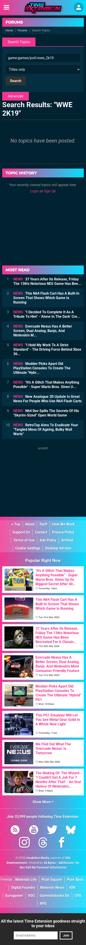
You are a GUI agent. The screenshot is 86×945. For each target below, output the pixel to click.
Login (34, 191)
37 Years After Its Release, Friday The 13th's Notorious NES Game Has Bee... (47, 281)
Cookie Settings (27, 548)
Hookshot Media (37, 858)
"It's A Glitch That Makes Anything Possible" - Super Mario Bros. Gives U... (46, 384)
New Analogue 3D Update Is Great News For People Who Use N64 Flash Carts (47, 398)
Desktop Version (58, 548)
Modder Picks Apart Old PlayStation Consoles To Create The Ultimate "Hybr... (41, 368)
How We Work (63, 524)
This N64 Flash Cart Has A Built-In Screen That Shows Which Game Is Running (46, 297)
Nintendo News (52, 887)
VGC (31, 895)
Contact (41, 532)
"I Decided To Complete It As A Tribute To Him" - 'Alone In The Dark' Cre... (46, 314)
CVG (77, 895)
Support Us (21, 532)
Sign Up (50, 191)
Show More (43, 802)
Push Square (52, 879)
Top (15, 524)
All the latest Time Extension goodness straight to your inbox (43, 923)
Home (9, 30)
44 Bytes (50, 863)
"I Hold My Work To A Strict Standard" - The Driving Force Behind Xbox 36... (47, 349)
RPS (43, 903)
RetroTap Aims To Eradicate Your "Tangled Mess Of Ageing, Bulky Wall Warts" (45, 429)
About (30, 524)
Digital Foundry (23, 887)
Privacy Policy (63, 532)
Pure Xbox (75, 879)
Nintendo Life (26, 879)
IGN (72, 887)
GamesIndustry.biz (55, 895)
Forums (14, 22)
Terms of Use (24, 540)
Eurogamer (14, 895)
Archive (67, 540)
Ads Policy (48, 540)
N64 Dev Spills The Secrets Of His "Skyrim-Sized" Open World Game (46, 413)
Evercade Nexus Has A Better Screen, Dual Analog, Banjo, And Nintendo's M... (42, 330)
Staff (43, 524)
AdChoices (66, 863)
